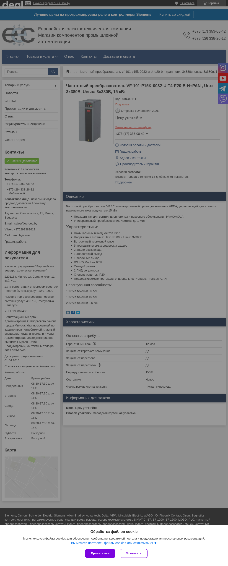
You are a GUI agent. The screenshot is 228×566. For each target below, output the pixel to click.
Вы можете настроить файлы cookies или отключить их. (112, 543)
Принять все (100, 553)
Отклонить (134, 553)
